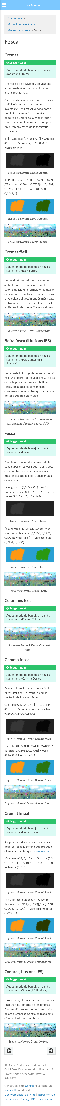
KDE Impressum (41, 1099)
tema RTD (10, 1090)
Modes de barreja (18, 30)
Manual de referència (21, 24)
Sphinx (29, 1085)
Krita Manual (32, 5)
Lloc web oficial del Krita (20, 1094)
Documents (14, 18)
